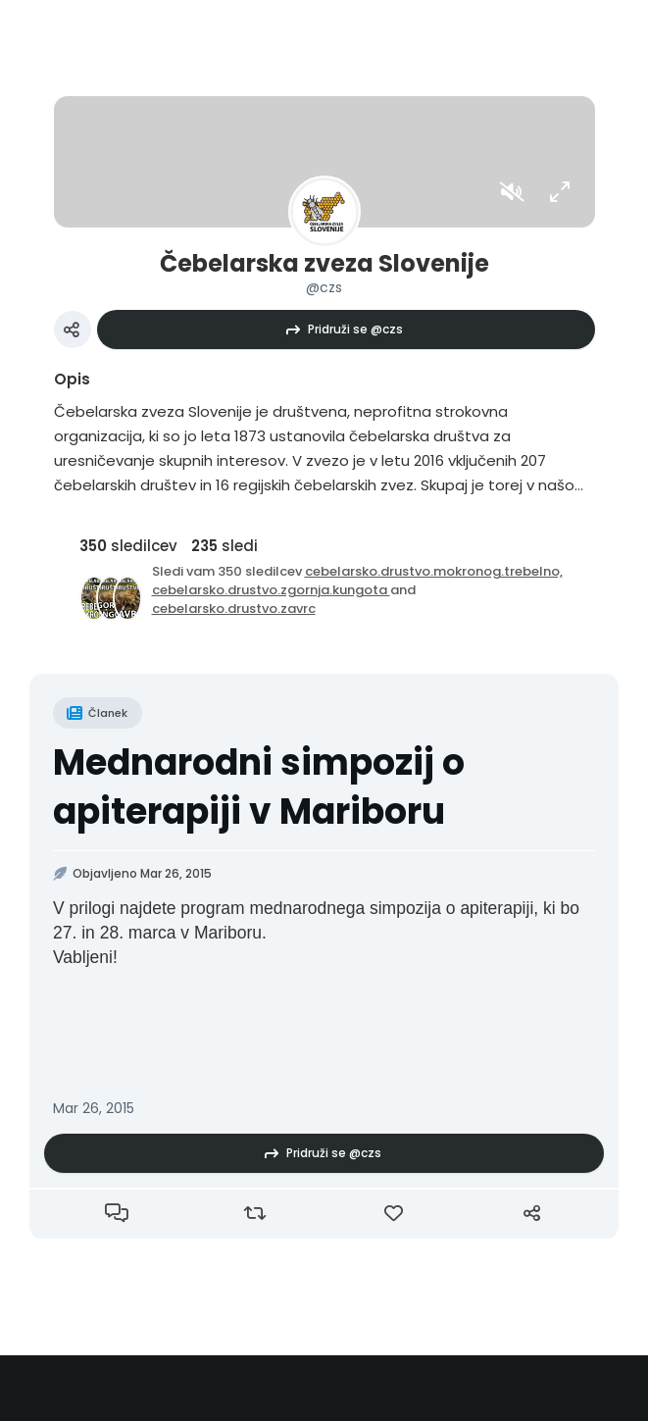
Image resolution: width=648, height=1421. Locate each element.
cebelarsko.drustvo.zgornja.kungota (271, 590)
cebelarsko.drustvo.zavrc (234, 608)
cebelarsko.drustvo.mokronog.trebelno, (434, 571)
